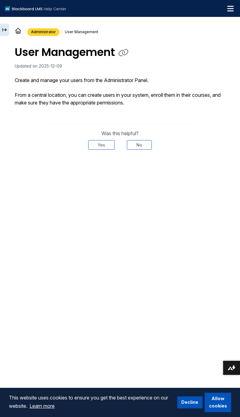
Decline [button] (189, 402)
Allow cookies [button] (218, 402)
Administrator (43, 32)
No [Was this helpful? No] (139, 145)
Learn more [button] (42, 406)
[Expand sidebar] (4, 30)
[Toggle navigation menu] (230, 8)
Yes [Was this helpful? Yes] (101, 145)
